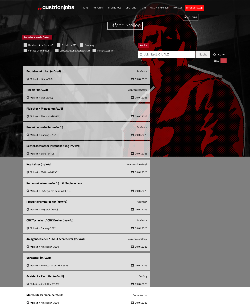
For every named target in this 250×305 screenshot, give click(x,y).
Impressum (178, 298)
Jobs (201, 298)
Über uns (134, 7)
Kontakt (181, 7)
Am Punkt (101, 7)
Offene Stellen (199, 8)
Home (89, 7)
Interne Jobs (118, 7)
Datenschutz (191, 298)
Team (146, 7)
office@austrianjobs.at (158, 298)
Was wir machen (163, 7)
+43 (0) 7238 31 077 (130, 298)
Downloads (218, 8)
